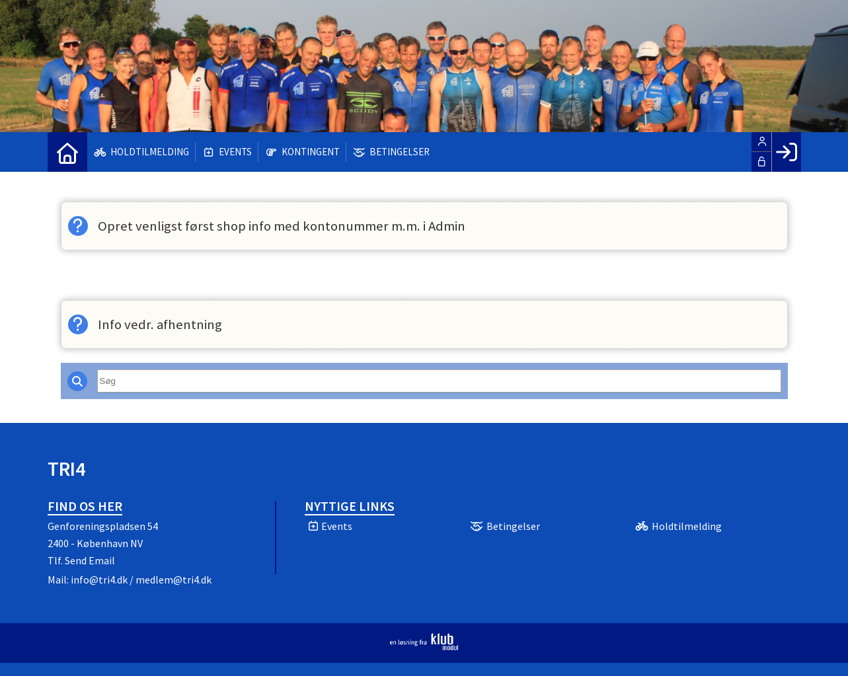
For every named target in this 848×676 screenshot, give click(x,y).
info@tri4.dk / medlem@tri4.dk (141, 579)
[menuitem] (67, 152)
